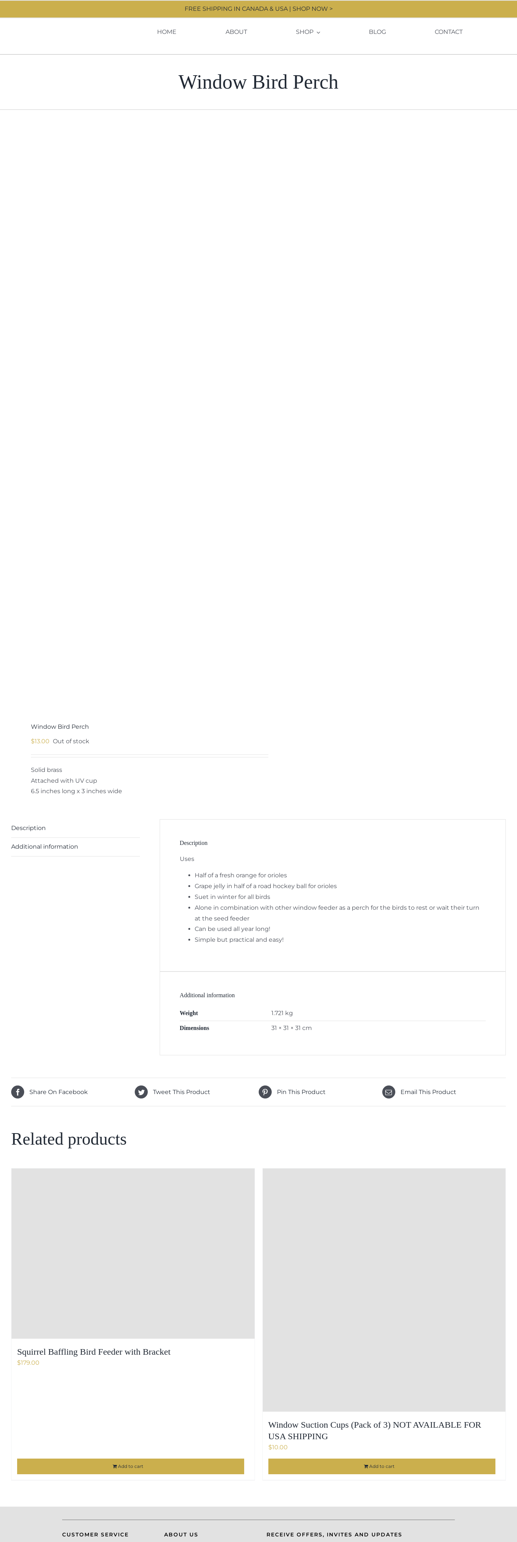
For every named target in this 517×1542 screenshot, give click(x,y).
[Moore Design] (57, 22)
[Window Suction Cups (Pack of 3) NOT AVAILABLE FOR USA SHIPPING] (384, 1290)
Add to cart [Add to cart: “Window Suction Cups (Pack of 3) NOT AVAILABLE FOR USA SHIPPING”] (382, 1466)
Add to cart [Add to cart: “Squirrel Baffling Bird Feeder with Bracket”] (130, 1466)
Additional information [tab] (44, 846)
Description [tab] (28, 828)
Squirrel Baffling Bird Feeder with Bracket (93, 1352)
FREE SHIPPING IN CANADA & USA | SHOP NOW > (259, 8)
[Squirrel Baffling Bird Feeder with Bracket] (133, 1254)
